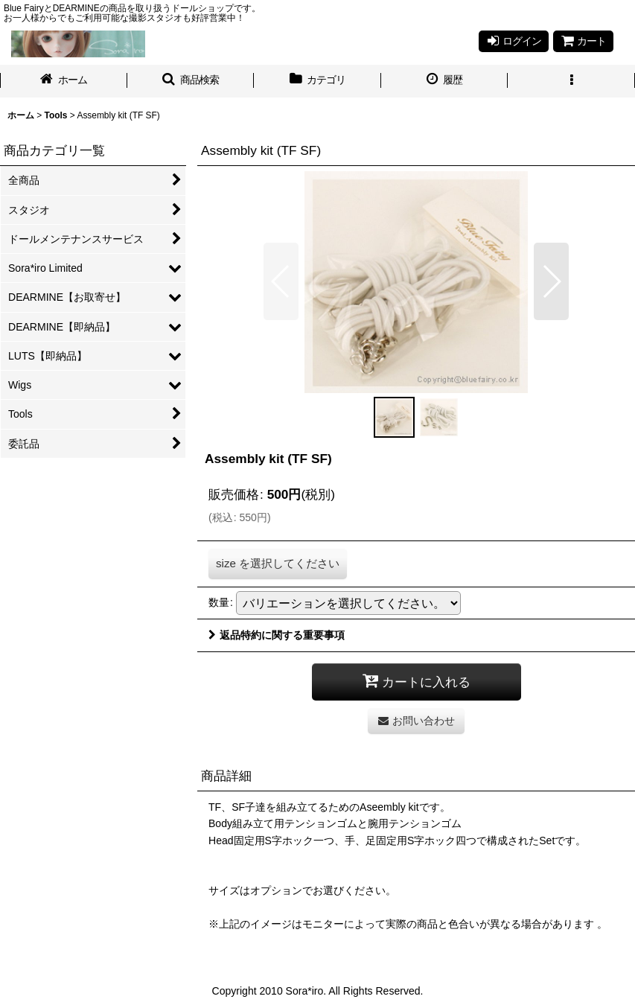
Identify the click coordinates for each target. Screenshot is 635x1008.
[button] (191, 81)
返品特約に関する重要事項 (276, 635)
